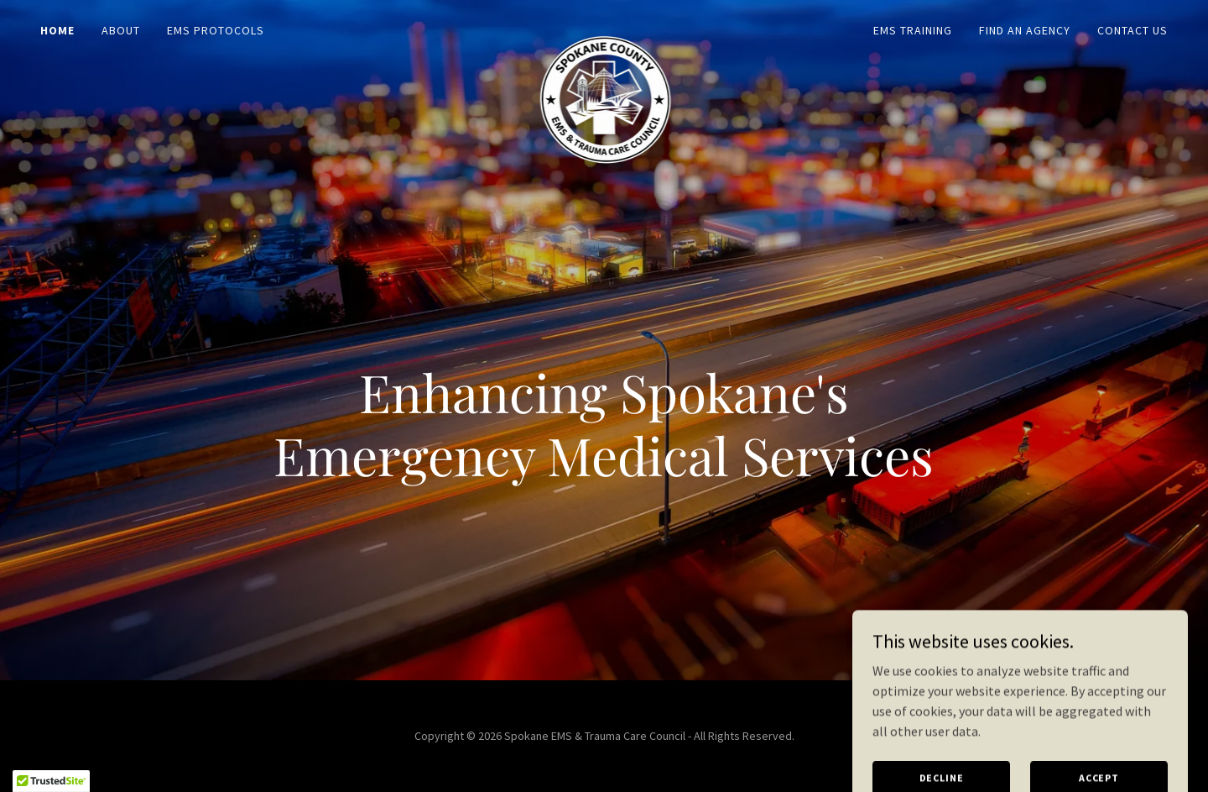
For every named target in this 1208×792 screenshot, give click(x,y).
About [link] (121, 30)
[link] (604, 27)
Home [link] (57, 30)
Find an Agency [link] (1024, 30)
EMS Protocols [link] (215, 30)
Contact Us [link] (1132, 30)
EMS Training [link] (912, 30)
